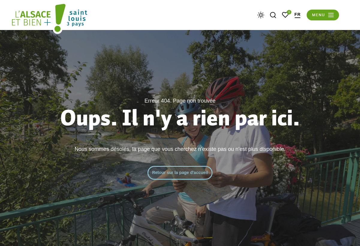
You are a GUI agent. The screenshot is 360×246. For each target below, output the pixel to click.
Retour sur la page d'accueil (180, 172)
